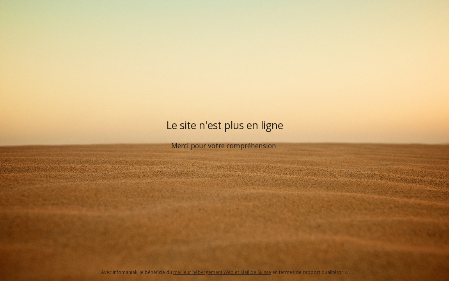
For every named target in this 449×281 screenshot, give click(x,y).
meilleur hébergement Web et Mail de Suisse (222, 272)
